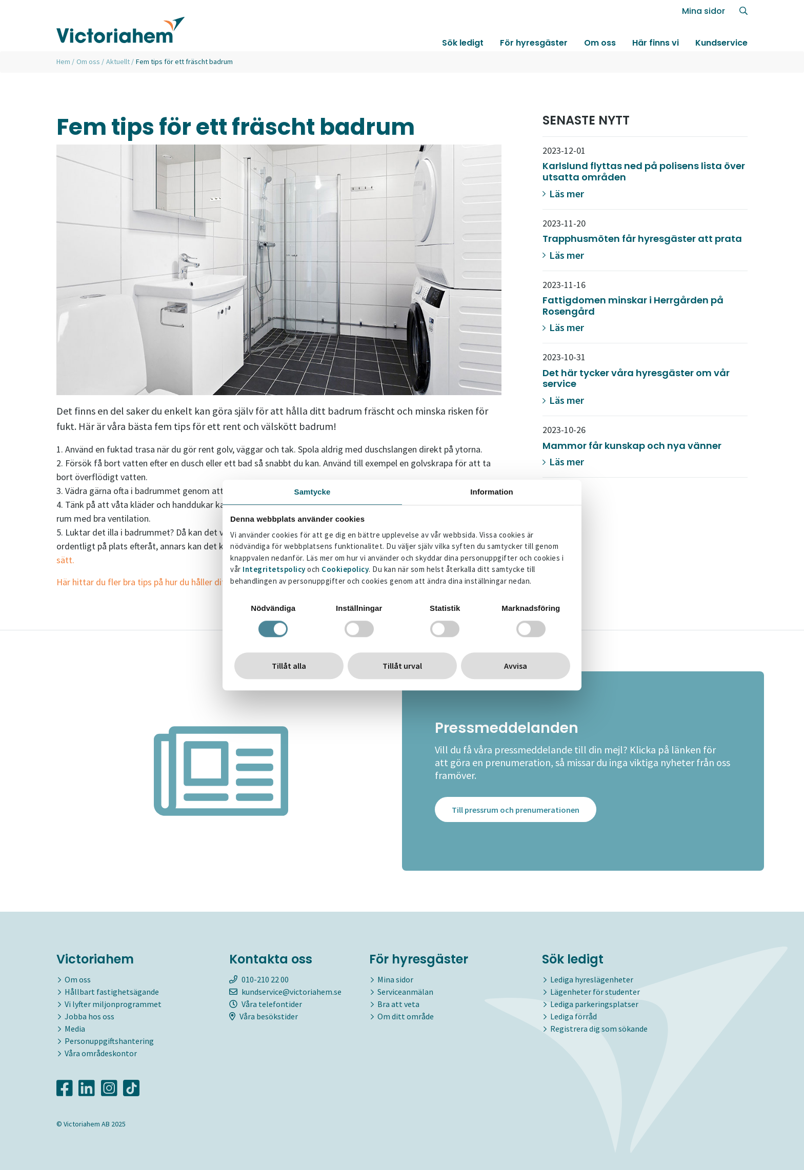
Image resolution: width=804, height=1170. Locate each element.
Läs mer (563, 193)
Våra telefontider (265, 1004)
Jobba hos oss (89, 1016)
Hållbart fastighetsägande (112, 992)
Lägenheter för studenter (595, 992)
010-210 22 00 (259, 979)
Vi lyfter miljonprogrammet (113, 1004)
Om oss (600, 43)
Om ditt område (405, 1016)
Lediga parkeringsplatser (594, 1004)
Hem (63, 61)
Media (75, 1028)
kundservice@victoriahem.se (285, 992)
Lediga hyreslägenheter (591, 979)
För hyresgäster (534, 43)
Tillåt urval (402, 666)
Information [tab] (491, 491)
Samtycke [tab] (312, 491)
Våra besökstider (263, 1016)
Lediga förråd (573, 1016)
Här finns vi (655, 43)
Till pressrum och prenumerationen (515, 810)
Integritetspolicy (274, 569)
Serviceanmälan (405, 992)
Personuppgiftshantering (109, 1041)
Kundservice (721, 43)
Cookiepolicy (345, 569)
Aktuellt (118, 61)
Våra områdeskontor (101, 1053)
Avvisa (515, 666)
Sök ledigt (463, 43)
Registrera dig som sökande (599, 1028)
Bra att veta (398, 1004)
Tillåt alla (289, 666)
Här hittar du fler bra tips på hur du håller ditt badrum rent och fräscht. (191, 582)
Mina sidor (703, 11)
